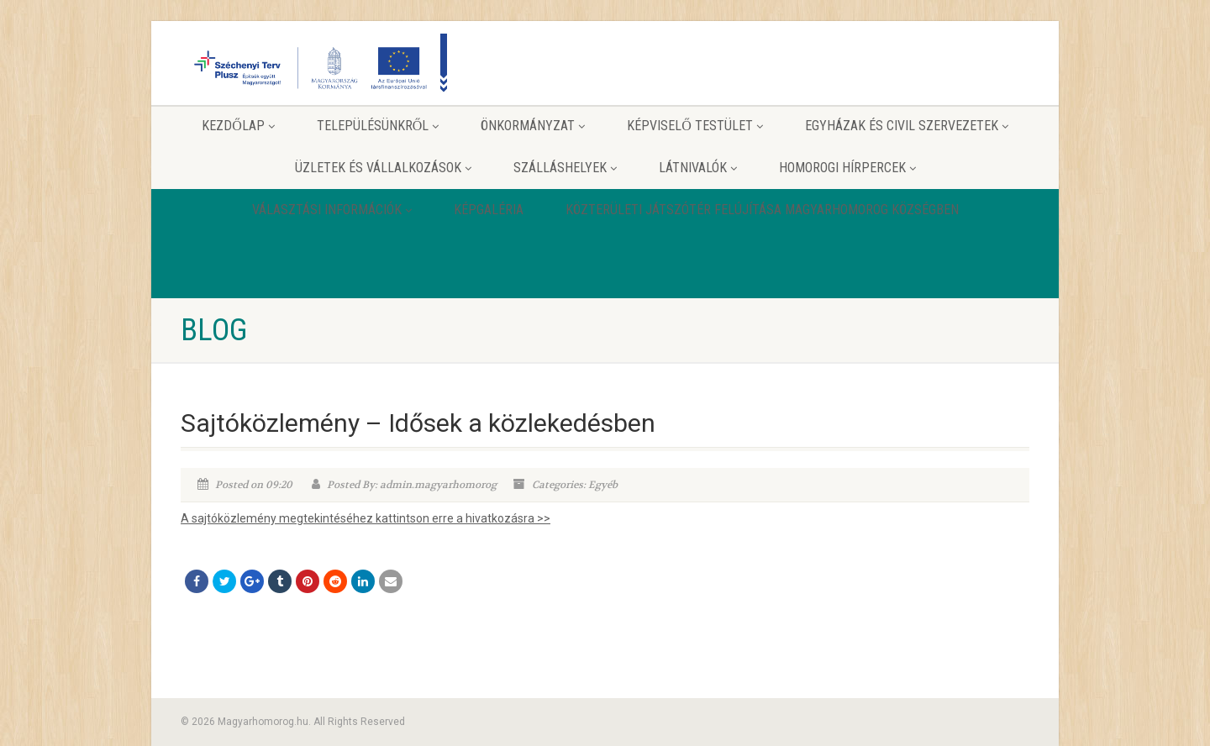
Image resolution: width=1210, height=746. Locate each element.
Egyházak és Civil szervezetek (906, 126)
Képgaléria (488, 210)
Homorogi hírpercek (847, 168)
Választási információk (332, 210)
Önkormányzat (533, 126)
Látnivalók (698, 168)
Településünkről (378, 126)
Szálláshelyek (565, 168)
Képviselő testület (695, 126)
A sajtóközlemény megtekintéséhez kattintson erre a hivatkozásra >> (365, 518)
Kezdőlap (238, 126)
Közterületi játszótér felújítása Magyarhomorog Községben (762, 210)
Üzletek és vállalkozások (383, 168)
